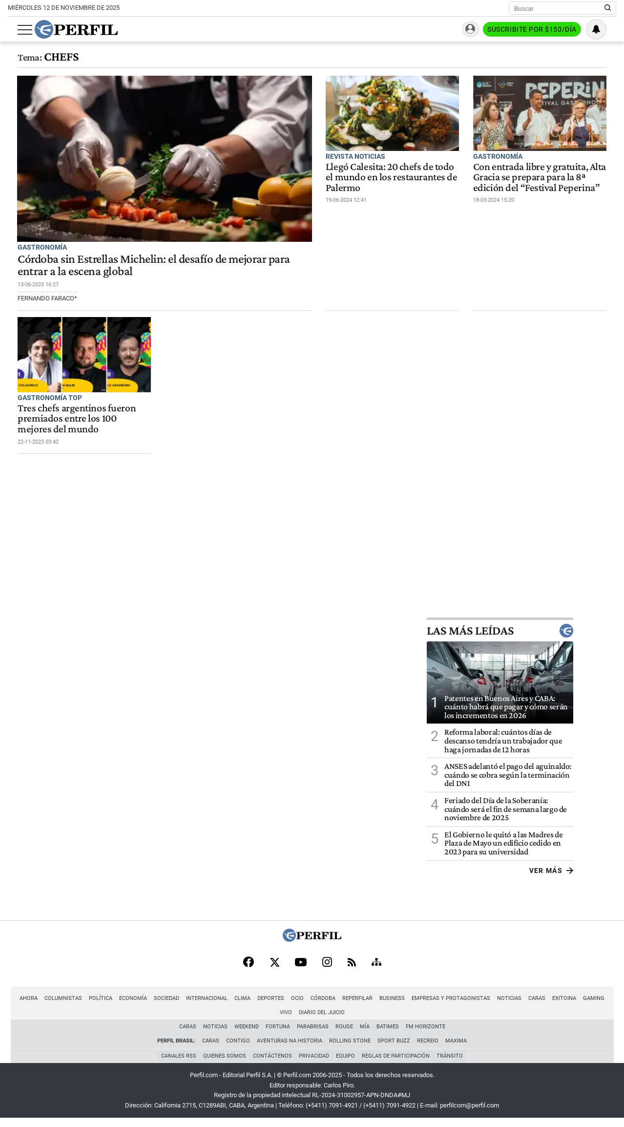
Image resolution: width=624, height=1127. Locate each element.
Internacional (197, 1007)
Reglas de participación (396, 1064)
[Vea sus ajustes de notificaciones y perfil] (606, 29)
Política (91, 1007)
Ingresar (469, 29)
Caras (527, 1007)
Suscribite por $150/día (541, 30)
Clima (233, 1007)
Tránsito (450, 1064)
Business (382, 1007)
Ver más (594, 879)
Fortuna (278, 1035)
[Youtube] (301, 971)
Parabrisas (313, 1035)
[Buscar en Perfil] (607, 8)
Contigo (238, 1049)
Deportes (261, 1007)
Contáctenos (272, 1064)
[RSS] (352, 971)
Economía (124, 1007)
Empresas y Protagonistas (441, 1007)
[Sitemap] (376, 971)
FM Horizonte (425, 1035)
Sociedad (157, 1007)
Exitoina (555, 1007)
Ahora (19, 1007)
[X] (274, 971)
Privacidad (314, 1064)
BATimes (387, 1035)
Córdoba (313, 1007)
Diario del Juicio (312, 1021)
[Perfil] (312, 947)
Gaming (584, 1007)
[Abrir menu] (15, 29)
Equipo (345, 1064)
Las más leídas (543, 639)
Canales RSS (178, 1064)
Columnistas (54, 1007)
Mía (365, 1035)
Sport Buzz (393, 1049)
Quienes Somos (224, 1064)
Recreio (427, 1049)
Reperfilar (348, 1007)
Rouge (344, 1035)
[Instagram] (327, 971)
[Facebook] (248, 971)
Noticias (500, 1007)
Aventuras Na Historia (289, 1049)
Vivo (608, 1007)
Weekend (246, 1035)
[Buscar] (559, 8)
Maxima (456, 1049)
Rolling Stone (350, 1049)
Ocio (288, 1007)
